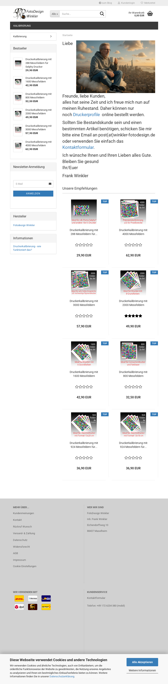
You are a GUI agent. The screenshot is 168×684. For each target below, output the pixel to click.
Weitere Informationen (142, 670)
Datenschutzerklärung (62, 676)
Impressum (19, 559)
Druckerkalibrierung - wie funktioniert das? (27, 248)
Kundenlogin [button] (126, 3)
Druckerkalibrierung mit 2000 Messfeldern (133, 303)
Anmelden (33, 193)
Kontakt (17, 519)
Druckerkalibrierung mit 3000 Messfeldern (84, 303)
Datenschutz (20, 540)
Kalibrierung (22, 25)
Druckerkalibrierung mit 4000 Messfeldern (133, 232)
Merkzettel (148, 3)
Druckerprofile (87, 114)
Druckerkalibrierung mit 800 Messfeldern (133, 373)
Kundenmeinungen (23, 513)
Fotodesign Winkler (24, 225)
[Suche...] (54, 13)
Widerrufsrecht (21, 546)
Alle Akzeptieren (142, 662)
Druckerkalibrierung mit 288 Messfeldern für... (84, 232)
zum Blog (105, 3)
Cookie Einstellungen (24, 566)
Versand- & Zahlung (24, 533)
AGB (15, 553)
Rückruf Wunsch (22, 526)
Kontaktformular (78, 147)
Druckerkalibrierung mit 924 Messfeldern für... (84, 444)
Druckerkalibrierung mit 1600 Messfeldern (84, 373)
